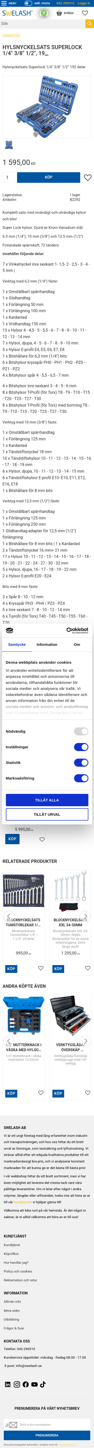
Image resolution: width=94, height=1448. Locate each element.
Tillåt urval (47, 814)
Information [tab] (47, 644)
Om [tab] (77, 644)
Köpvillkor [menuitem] (11, 1253)
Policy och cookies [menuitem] (18, 1271)
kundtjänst (22, 1202)
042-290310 (65, 3)
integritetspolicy (66, 1444)
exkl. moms (42, 3)
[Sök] (89, 23)
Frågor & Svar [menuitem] (14, 1328)
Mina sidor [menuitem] (12, 1310)
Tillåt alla (47, 800)
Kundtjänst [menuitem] (12, 1245)
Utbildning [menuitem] (11, 1319)
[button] (88, 13)
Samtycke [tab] (17, 644)
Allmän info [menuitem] (12, 1301)
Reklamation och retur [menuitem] (20, 1280)
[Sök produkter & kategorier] (42, 23)
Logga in (84, 3)
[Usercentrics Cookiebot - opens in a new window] (67, 630)
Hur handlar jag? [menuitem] (16, 1262)
